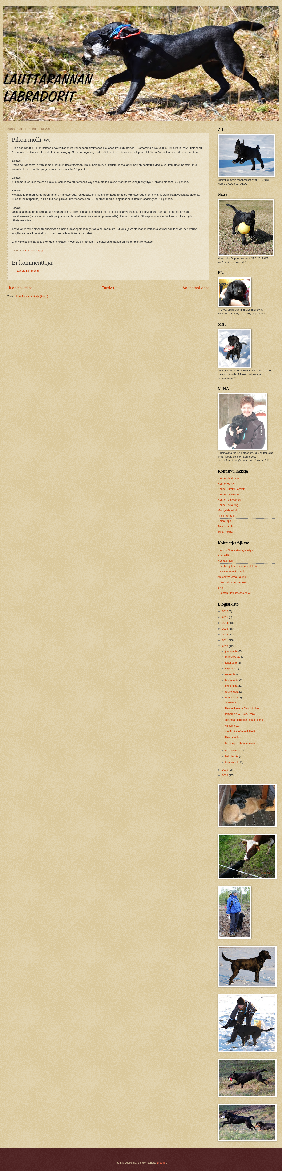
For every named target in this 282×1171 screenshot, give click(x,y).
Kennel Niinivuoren (229, 499)
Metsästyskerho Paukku (232, 576)
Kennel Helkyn (226, 483)
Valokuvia (230, 702)
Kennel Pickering (228, 505)
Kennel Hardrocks (228, 478)
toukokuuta (232, 691)
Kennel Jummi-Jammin (231, 489)
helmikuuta (232, 756)
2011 (225, 640)
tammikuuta (232, 762)
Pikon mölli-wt (233, 737)
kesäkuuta (231, 686)
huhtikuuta (231, 697)
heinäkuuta (232, 680)
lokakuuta (231, 662)
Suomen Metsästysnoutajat (234, 592)
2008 (225, 775)
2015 (225, 617)
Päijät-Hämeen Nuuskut (232, 582)
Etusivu (107, 288)
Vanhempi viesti (196, 288)
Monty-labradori (227, 510)
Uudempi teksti (19, 288)
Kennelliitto (224, 555)
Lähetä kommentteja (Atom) (31, 296)
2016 (225, 611)
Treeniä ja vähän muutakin (240, 743)
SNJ (220, 587)
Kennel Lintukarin (228, 494)
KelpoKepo (224, 521)
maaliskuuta (232, 750)
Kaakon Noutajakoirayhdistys (235, 550)
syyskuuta (231, 668)
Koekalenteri (225, 560)
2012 (225, 634)
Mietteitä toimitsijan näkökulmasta (245, 719)
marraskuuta (233, 656)
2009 (225, 769)
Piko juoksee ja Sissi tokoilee (242, 708)
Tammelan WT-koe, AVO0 (240, 714)
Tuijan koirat (225, 531)
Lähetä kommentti (28, 270)
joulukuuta (231, 651)
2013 (225, 628)
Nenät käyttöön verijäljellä (240, 731)
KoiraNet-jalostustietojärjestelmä (237, 566)
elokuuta (230, 674)
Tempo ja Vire (226, 526)
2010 (225, 646)
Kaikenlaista (232, 725)
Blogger (161, 1162)
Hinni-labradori (226, 515)
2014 (225, 622)
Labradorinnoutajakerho (232, 571)
